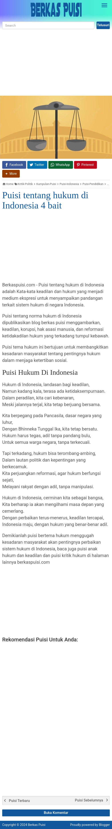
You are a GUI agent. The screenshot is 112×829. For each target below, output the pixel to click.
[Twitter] (37, 165)
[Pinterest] (85, 165)
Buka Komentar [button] (56, 813)
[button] (11, 174)
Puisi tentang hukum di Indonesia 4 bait (45, 200)
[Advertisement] (56, 62)
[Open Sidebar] (104, 5)
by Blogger (102, 825)
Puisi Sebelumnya (89, 800)
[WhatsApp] (60, 165)
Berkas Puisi (36, 825)
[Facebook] (14, 165)
